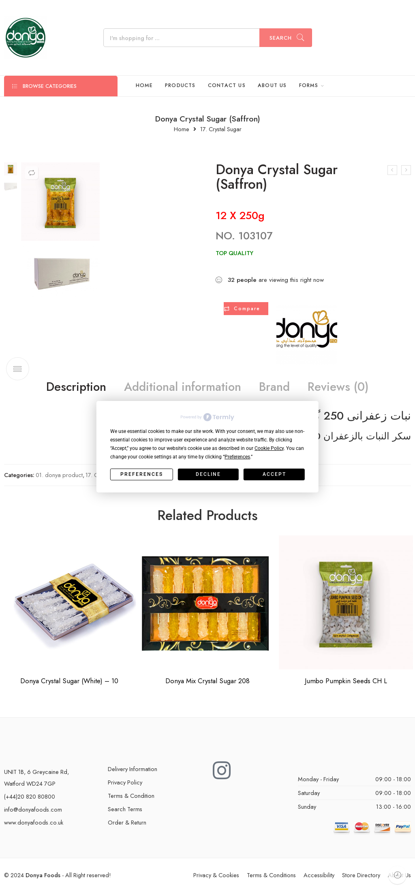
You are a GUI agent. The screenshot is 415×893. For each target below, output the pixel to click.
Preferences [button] (237, 457)
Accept (274, 474)
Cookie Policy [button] (269, 448)
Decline (208, 474)
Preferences (141, 474)
